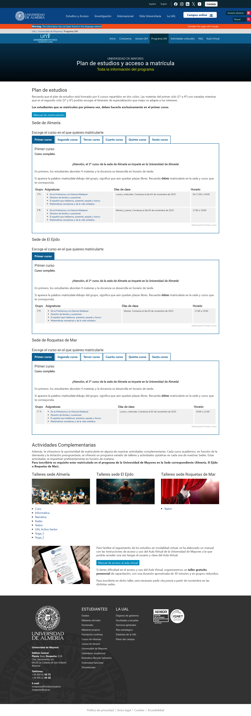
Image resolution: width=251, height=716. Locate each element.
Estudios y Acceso (77, 16)
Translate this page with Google (203, 26)
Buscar (242, 19)
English (164, 4)
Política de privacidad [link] (100, 710)
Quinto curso (137, 139)
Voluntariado (88, 667)
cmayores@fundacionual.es (46, 686)
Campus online (200, 15)
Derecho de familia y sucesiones (65, 197)
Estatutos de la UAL (126, 634)
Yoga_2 (39, 537)
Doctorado (87, 625)
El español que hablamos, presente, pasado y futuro (75, 200)
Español (152, 4)
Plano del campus (125, 639)
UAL (34, 31)
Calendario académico (93, 653)
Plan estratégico (124, 629)
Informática (42, 513)
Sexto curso (160, 139)
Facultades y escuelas (127, 620)
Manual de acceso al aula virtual (118, 563)
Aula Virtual (212, 38)
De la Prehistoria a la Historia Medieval (68, 194)
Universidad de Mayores (50, 31)
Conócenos (125, 38)
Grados (85, 615)
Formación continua (92, 634)
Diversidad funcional (92, 662)
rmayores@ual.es (41, 689)
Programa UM (159, 38)
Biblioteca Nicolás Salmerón (97, 657)
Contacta (211, 4)
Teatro (39, 525)
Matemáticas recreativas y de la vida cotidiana (72, 203)
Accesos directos (239, 13)
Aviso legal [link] (124, 710)
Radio (38, 521)
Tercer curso (91, 139)
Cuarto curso (114, 139)
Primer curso (43, 139)
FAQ (200, 38)
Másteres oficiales (91, 620)
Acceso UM (141, 38)
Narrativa (40, 517)
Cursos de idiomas (91, 639)
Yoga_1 (39, 533)
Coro (38, 509)
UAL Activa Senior (46, 529)
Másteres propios (91, 629)
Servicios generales (126, 625)
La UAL (171, 16)
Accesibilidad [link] (156, 710)
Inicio (113, 38)
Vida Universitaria (150, 16)
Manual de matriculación (48, 115)
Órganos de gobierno (127, 615)
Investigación (103, 16)
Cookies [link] (139, 710)
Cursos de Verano (91, 643)
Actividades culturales (183, 38)
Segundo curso (67, 139)
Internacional (125, 16)
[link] (211, 4)
